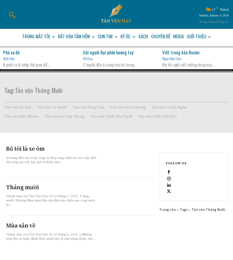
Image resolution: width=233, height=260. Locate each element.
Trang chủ (168, 209)
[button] (11, 14)
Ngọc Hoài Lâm (171, 58)
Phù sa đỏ (11, 52)
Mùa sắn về (18, 225)
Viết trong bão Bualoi (181, 52)
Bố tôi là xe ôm (22, 148)
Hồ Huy (88, 58)
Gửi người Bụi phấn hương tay (108, 52)
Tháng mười (19, 187)
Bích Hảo (8, 58)
